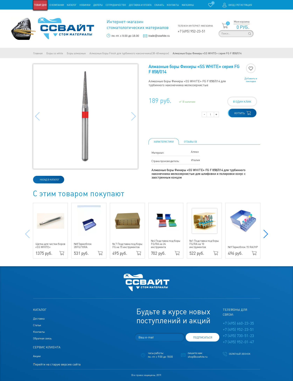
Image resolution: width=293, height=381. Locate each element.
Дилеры (98, 5)
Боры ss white (54, 53)
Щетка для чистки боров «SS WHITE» (50, 245)
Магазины (188, 5)
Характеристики (164, 141)
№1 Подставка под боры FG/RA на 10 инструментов (204, 244)
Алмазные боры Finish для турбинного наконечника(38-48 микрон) (129, 53)
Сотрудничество (116, 5)
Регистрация (244, 5)
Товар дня (40, 5)
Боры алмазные (76, 53)
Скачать (159, 5)
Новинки (85, 5)
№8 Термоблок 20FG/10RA (83, 245)
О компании (56, 5)
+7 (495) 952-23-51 (191, 31)
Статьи (65, 15)
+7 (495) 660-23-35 (238, 323)
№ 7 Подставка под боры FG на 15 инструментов (127, 245)
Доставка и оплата (140, 5)
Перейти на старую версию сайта (56, 364)
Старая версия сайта (45, 15)
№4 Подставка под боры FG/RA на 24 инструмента (165, 244)
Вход (231, 5)
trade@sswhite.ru (159, 35)
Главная (38, 53)
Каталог (72, 5)
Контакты (173, 5)
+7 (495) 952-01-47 (238, 342)
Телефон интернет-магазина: (195, 26)
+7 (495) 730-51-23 (238, 335)
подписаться (202, 337)
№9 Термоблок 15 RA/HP (243, 247)
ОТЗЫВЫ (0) (190, 141)
